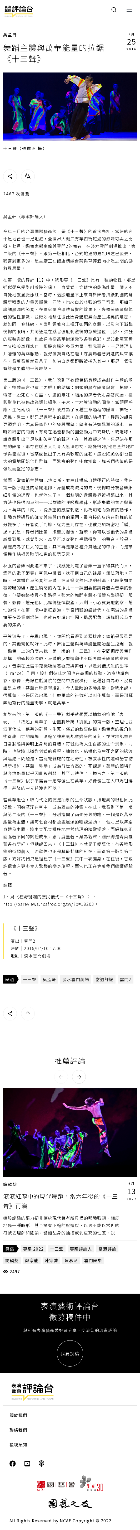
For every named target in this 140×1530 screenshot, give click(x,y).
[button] (61, 1077)
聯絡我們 (18, 1430)
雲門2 (125, 979)
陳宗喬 (51, 1260)
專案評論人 (81, 1249)
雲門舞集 (93, 1260)
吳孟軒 (10, 34)
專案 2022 (33, 1249)
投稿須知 (18, 1444)
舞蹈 (9, 979)
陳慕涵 (71, 1260)
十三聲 (29, 979)
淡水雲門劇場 (75, 979)
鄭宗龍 (31, 1260)
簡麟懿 (10, 1184)
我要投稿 (70, 1353)
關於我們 (18, 1415)
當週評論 (104, 979)
